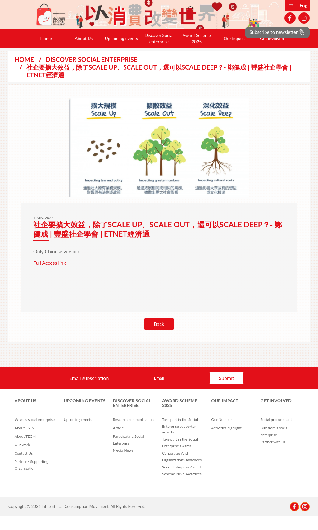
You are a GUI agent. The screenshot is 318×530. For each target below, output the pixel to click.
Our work (22, 459)
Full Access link (49, 277)
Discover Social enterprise (159, 52)
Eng (303, 5)
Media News (123, 464)
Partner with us (273, 456)
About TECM (25, 450)
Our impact (234, 52)
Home (46, 52)
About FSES (24, 442)
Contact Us (24, 467)
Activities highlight (226, 442)
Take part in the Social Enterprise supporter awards (180, 440)
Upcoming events (121, 52)
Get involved (272, 52)
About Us (84, 52)
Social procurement (276, 434)
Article (118, 442)
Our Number (221, 434)
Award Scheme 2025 (196, 52)
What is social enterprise (35, 434)
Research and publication (133, 434)
